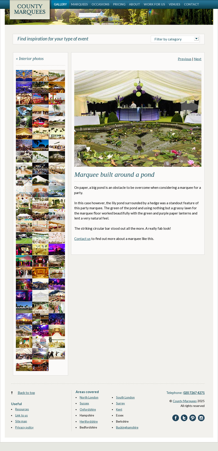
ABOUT (134, 4)
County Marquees (185, 401)
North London (89, 397)
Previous (184, 59)
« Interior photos (30, 58)
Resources (22, 409)
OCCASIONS (100, 4)
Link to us (21, 415)
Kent (119, 409)
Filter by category (168, 39)
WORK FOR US (154, 4)
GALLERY (60, 4)
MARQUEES (79, 4)
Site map (21, 421)
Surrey (120, 403)
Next (197, 59)
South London (125, 397)
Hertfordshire (89, 421)
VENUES (174, 4)
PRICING (119, 4)
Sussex (84, 403)
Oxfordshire (88, 409)
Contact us (82, 239)
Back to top (26, 393)
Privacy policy (24, 427)
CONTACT (191, 4)
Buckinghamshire (127, 427)
